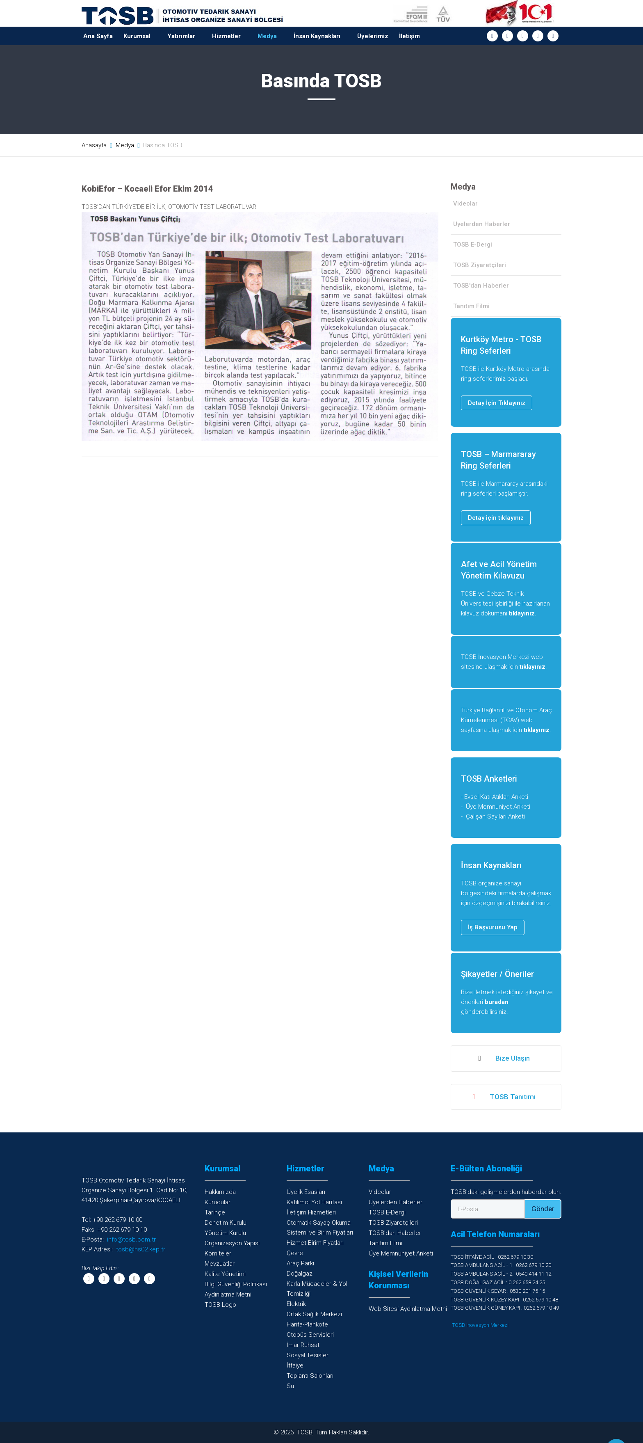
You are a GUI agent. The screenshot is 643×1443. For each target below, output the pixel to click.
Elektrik (296, 1304)
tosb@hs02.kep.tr (140, 1249)
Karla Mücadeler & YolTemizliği (317, 1288)
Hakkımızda (220, 1192)
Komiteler (218, 1253)
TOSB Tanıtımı (503, 1097)
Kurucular (217, 1202)
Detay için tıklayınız (496, 517)
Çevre (295, 1253)
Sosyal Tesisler (307, 1355)
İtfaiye (295, 1365)
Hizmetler (226, 36)
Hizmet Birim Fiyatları (315, 1242)
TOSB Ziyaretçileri (479, 265)
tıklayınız (522, 613)
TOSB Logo (220, 1304)
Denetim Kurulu (225, 1222)
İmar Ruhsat (303, 1345)
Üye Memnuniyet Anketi (498, 806)
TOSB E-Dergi (472, 244)
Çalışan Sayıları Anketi (495, 816)
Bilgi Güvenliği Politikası (236, 1284)
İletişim (409, 36)
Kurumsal (136, 36)
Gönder (542, 1209)
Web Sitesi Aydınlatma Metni (408, 1309)
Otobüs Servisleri (310, 1334)
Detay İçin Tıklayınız (496, 403)
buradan (496, 1002)
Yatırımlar (181, 36)
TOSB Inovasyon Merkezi (480, 1325)
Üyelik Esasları (306, 1192)
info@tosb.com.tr (131, 1239)
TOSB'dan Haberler (481, 285)
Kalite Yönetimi (225, 1274)
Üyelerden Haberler (481, 224)
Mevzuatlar (220, 1263)
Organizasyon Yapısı (232, 1243)
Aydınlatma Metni (228, 1294)
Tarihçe (215, 1212)
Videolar (465, 203)
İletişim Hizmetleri (311, 1212)
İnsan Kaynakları (317, 36)
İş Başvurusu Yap (493, 927)
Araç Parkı (300, 1263)
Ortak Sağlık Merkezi (314, 1314)
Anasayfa (94, 145)
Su (290, 1386)
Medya (267, 36)
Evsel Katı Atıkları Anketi (496, 796)
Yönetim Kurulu (225, 1233)
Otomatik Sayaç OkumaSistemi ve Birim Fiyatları (320, 1227)
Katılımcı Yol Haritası (314, 1202)
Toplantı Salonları (310, 1375)
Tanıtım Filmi (471, 306)
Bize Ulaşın (503, 1058)
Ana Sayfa (98, 36)
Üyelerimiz (372, 36)
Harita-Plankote (307, 1324)
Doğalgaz (299, 1273)
